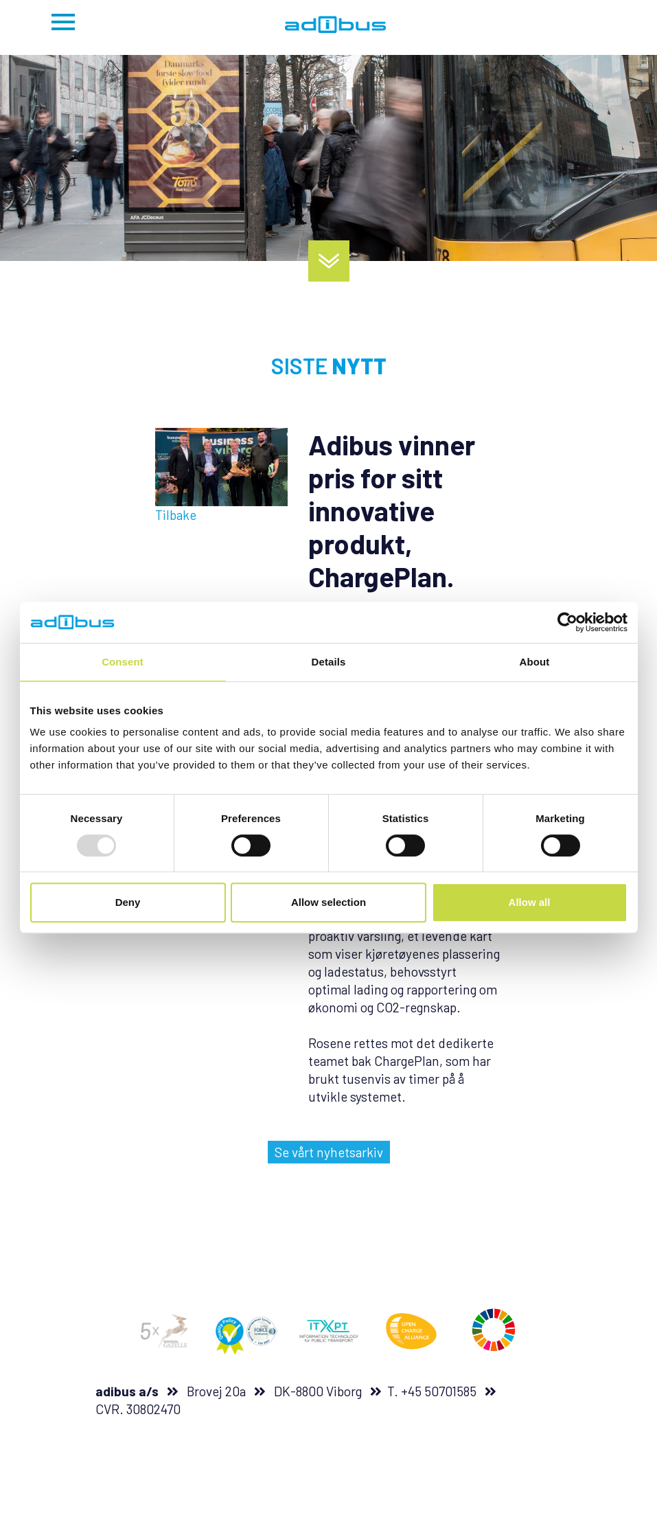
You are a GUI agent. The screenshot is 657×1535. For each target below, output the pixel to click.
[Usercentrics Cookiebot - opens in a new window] (567, 622)
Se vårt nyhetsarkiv (329, 1152)
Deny (128, 902)
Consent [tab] (122, 662)
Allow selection (328, 902)
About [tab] (535, 662)
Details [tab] (329, 662)
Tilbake (175, 515)
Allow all (530, 902)
